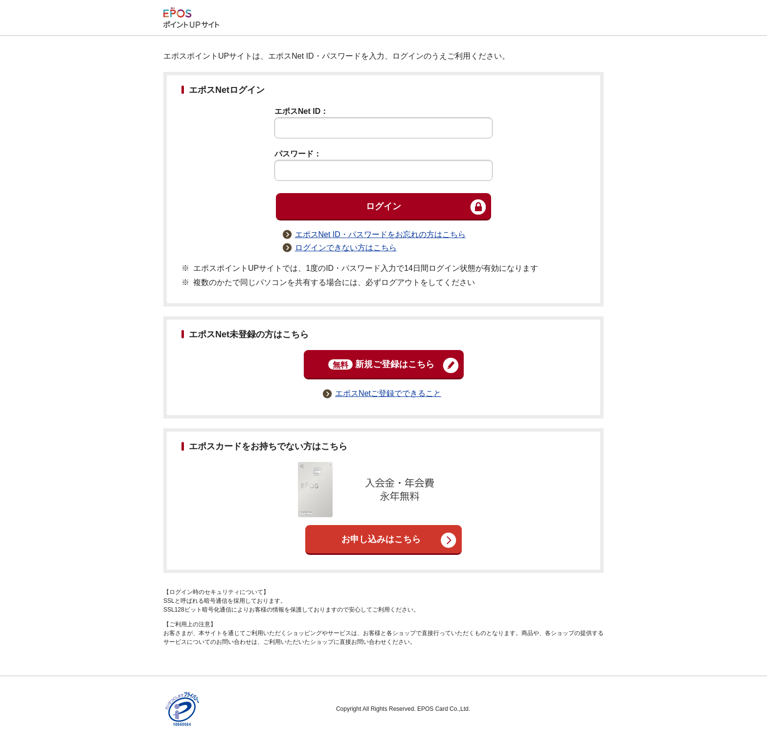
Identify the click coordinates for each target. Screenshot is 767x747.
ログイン (383, 206)
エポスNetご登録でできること (388, 393)
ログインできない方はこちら (346, 247)
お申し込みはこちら (381, 539)
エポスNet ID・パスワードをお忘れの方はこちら (380, 234)
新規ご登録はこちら (381, 364)
